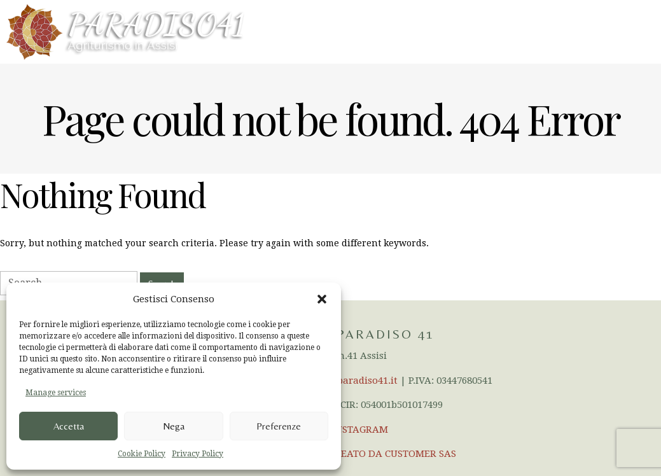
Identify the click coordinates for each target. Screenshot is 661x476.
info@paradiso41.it (354, 380)
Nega (173, 426)
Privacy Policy (197, 453)
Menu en (626, 31)
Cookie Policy (141, 453)
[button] (322, 299)
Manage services (55, 392)
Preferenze (278, 426)
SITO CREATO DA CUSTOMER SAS (380, 453)
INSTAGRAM (360, 429)
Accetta (68, 426)
